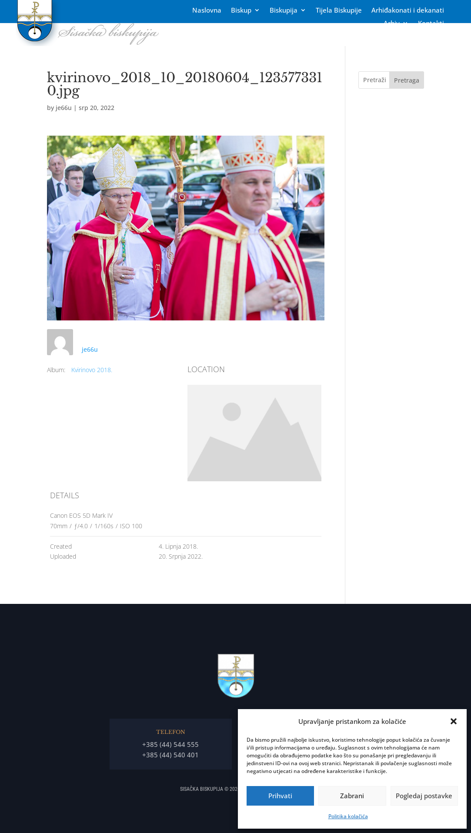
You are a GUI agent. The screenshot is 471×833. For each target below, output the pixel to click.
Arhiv (392, 23)
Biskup (241, 10)
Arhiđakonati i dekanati (407, 10)
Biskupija (283, 10)
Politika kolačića (348, 816)
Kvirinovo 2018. (91, 370)
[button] (453, 721)
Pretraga (406, 80)
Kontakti (431, 23)
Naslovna (206, 10)
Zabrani (352, 795)
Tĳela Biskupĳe (339, 10)
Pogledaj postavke (424, 795)
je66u (64, 107)
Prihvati (280, 795)
